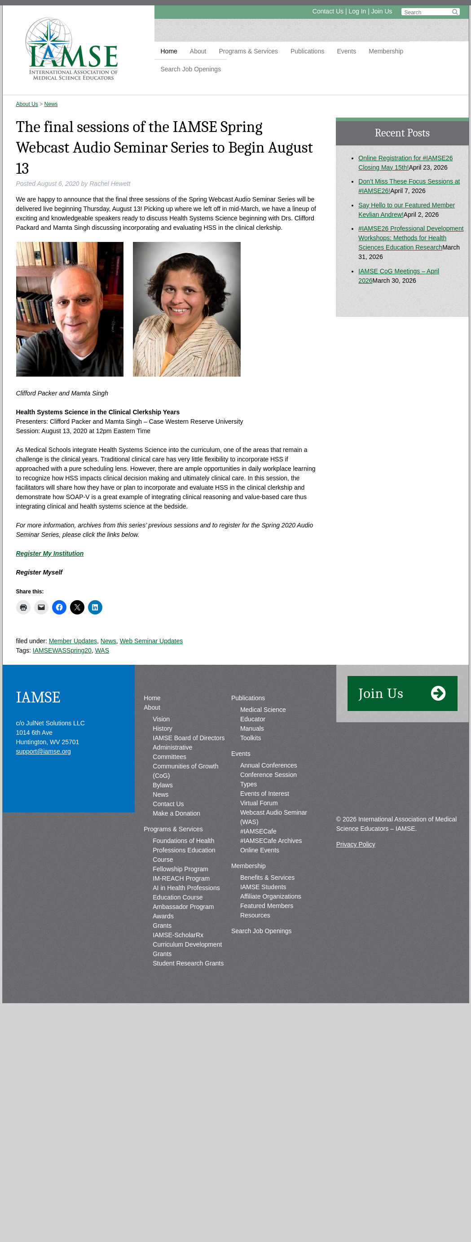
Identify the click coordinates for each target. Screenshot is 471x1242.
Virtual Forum (259, 803)
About (198, 51)
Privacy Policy (355, 844)
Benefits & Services (267, 877)
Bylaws (162, 785)
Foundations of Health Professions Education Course (184, 850)
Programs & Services (248, 51)
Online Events (259, 850)
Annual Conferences (268, 765)
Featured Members (266, 905)
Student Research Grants (188, 963)
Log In (357, 11)
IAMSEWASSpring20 (62, 650)
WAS (102, 650)
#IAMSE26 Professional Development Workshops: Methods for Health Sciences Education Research (410, 238)
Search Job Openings (191, 69)
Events (346, 51)
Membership (386, 51)
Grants (162, 925)
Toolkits (250, 738)
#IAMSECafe (258, 831)
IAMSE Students (263, 887)
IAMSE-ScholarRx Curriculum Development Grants (187, 944)
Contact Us (328, 11)
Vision (161, 719)
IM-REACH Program (181, 878)
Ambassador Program (183, 906)
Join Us (381, 11)
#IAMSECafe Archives (271, 840)
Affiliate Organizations (270, 896)
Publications (308, 51)
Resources (255, 915)
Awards (163, 916)
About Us (27, 104)
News (51, 104)
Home (169, 51)
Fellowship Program (180, 869)
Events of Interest (264, 793)
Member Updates (73, 641)
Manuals (252, 728)
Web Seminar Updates (151, 641)
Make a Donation (176, 813)
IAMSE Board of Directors (188, 738)
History (162, 728)
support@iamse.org (43, 751)
